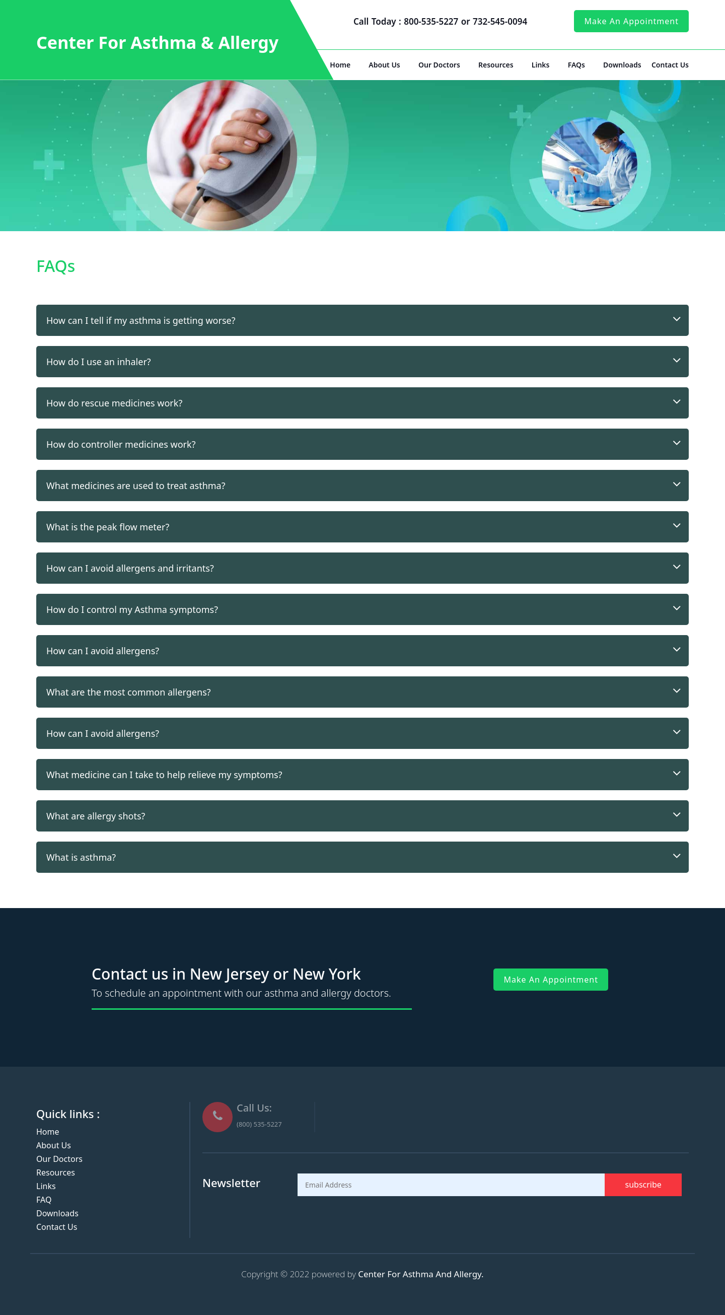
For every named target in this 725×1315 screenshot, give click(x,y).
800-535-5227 (432, 21)
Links (541, 65)
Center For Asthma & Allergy (157, 42)
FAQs (576, 65)
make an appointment (631, 21)
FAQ (43, 1199)
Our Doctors (439, 65)
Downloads (622, 65)
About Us (384, 65)
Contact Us (670, 65)
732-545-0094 (500, 21)
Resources (496, 65)
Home (340, 65)
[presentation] (374, 1220)
